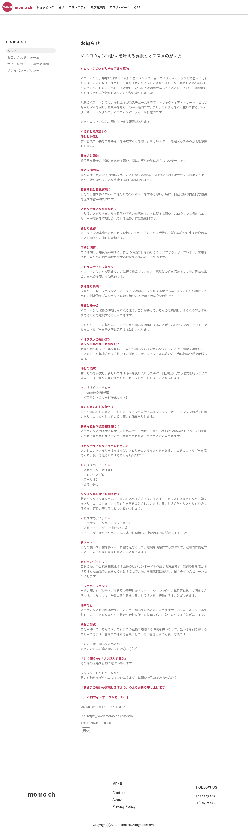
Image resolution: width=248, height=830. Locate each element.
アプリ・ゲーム (119, 7)
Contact (119, 792)
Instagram (205, 795)
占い (61, 7)
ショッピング (45, 7)
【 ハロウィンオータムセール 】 (105, 697)
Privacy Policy (124, 806)
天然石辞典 (97, 7)
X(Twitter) (205, 802)
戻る (86, 730)
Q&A (137, 7)
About (117, 799)
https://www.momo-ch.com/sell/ (110, 716)
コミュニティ (77, 7)
